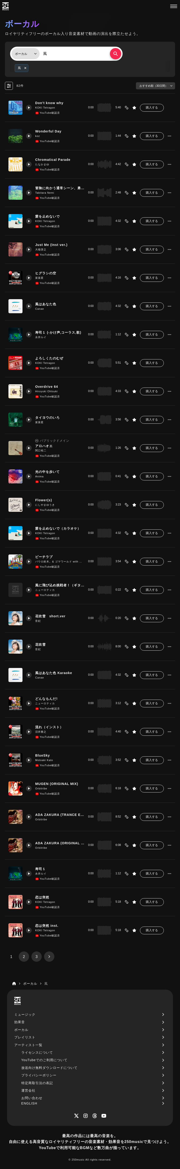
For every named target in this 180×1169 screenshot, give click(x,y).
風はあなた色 (45, 304)
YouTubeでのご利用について (44, 1060)
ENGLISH (29, 1103)
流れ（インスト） (49, 727)
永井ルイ (40, 337)
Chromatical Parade (53, 160)
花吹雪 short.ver (50, 616)
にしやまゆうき (45, 504)
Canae (39, 308)
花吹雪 (40, 644)
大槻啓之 (40, 249)
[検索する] (115, 53)
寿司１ (40, 869)
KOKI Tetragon (45, 107)
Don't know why (49, 103)
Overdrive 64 (46, 386)
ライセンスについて (37, 1052)
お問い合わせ (31, 1098)
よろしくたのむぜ (49, 358)
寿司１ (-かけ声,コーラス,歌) (58, 332)
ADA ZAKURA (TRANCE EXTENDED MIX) (59, 815)
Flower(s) (43, 500)
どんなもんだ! (46, 699)
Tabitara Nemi (44, 192)
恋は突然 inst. (46, 926)
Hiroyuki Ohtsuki (46, 391)
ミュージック (24, 1014)
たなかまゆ (42, 164)
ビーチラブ (44, 557)
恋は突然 (42, 897)
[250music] (5, 6)
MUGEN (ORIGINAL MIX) (56, 784)
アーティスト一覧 (28, 1045)
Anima (39, 476)
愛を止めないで (47, 216)
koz (37, 136)
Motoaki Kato (44, 760)
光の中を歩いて (47, 472)
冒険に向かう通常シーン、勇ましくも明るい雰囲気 (59, 188)
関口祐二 (40, 450)
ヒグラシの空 (45, 273)
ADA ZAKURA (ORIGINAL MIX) (59, 843)
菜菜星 (39, 277)
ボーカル (21, 1030)
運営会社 (28, 1090)
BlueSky (42, 755)
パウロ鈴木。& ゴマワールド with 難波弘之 (59, 561)
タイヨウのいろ (47, 417)
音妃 (38, 620)
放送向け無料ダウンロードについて (49, 1068)
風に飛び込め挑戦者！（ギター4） (59, 585)
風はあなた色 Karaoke (53, 673)
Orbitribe (41, 788)
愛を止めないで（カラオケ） (58, 528)
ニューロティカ (45, 589)
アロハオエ (44, 446)
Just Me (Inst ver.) (51, 245)
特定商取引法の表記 (37, 1083)
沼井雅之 (40, 731)
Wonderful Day (48, 131)
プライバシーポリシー (38, 1075)
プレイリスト (24, 1037)
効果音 (19, 1022)
